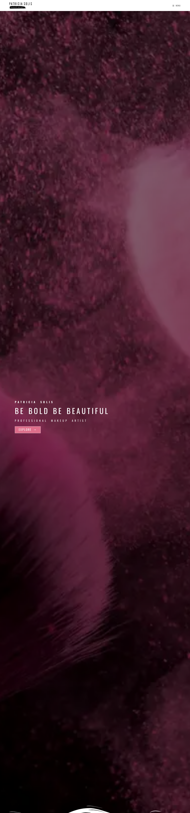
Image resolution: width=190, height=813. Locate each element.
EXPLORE (28, 429)
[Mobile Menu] (176, 5)
